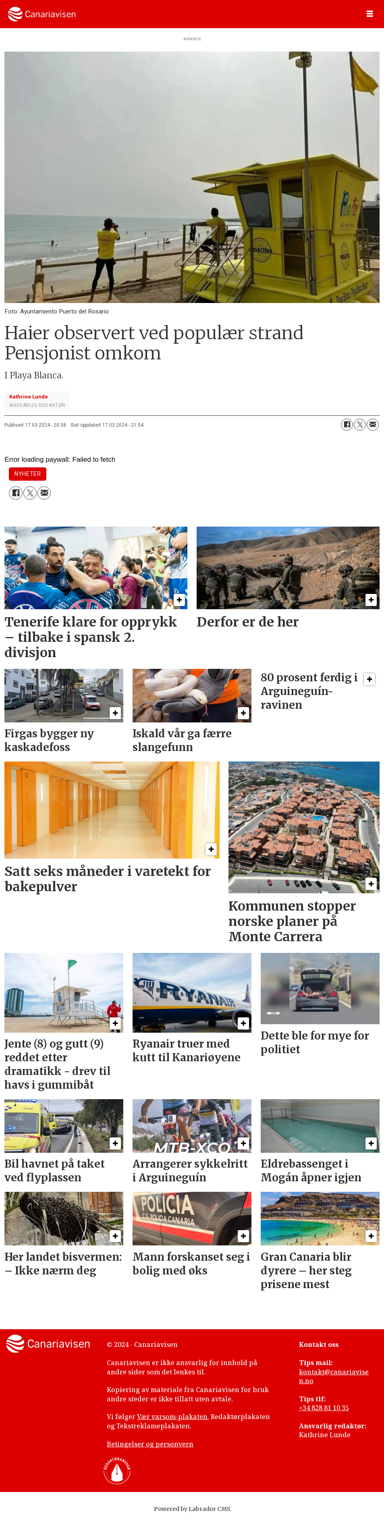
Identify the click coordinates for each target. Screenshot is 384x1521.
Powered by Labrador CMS (192, 1509)
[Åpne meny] (370, 14)
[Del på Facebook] (347, 425)
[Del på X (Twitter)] (360, 425)
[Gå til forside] (41, 14)
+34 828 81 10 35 (324, 1407)
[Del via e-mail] (373, 425)
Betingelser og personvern (150, 1444)
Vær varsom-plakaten (172, 1416)
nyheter (28, 474)
